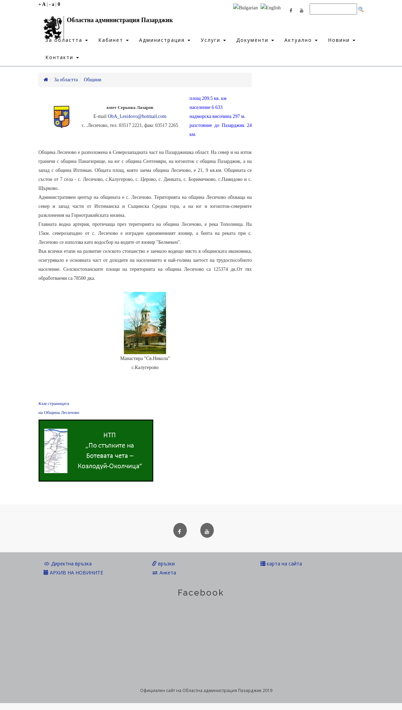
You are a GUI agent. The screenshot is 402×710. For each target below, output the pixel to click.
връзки (163, 563)
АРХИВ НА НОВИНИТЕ (73, 572)
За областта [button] (66, 40)
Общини (92, 79)
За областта (66, 79)
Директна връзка (68, 563)
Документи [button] (255, 40)
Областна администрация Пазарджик (105, 22)
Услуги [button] (213, 40)
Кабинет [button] (113, 40)
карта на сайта (281, 563)
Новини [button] (341, 40)
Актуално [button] (301, 40)
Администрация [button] (164, 40)
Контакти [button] (62, 57)
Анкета (164, 572)
